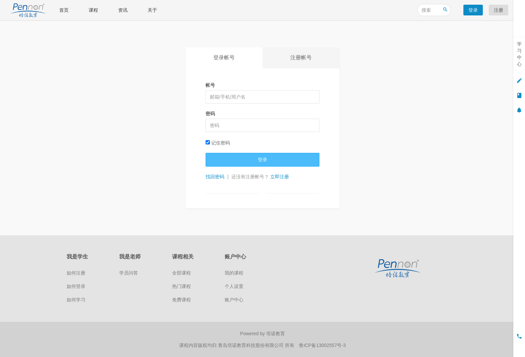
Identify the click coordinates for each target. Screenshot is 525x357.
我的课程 (234, 273)
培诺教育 (275, 333)
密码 (210, 113)
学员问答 (128, 273)
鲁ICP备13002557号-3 (322, 345)
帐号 (210, 85)
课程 (93, 10)
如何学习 (76, 299)
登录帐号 (224, 57)
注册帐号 (301, 57)
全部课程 (181, 273)
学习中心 (519, 54)
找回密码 (215, 176)
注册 (498, 10)
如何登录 (76, 286)
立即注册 (279, 176)
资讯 (123, 10)
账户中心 (234, 299)
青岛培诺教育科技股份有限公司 (251, 345)
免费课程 (181, 299)
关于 (152, 10)
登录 (473, 10)
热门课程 (181, 286)
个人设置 (234, 286)
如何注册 (76, 273)
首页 (64, 10)
